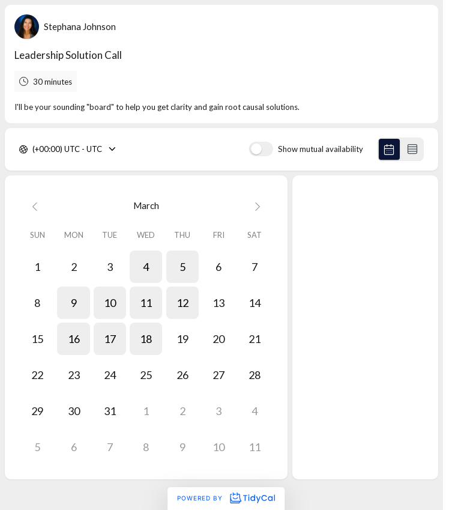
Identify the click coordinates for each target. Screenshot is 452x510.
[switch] (261, 149)
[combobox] (33, 150)
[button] (146, 267)
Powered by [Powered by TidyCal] (225, 498)
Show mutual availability (320, 149)
